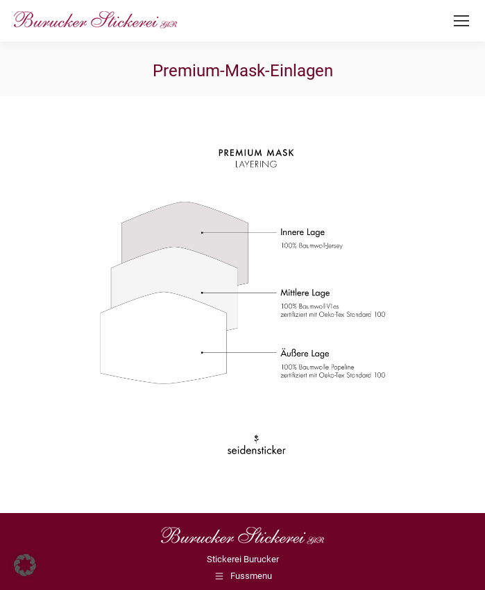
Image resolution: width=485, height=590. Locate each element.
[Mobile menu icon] (461, 21)
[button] (25, 565)
